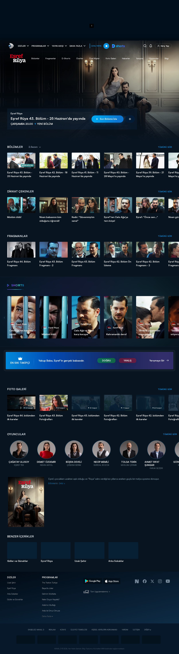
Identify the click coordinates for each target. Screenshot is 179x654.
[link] (10, 46)
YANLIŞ (128, 360)
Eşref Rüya (11, 588)
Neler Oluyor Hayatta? (50, 599)
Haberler (126, 58)
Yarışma (139, 58)
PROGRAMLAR (50, 577)
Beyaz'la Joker (47, 588)
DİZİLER (11, 577)
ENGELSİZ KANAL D (36, 630)
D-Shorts (66, 58)
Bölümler (35, 58)
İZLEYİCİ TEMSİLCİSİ (79, 630)
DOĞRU (106, 360)
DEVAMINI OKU (56, 483)
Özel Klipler (94, 58)
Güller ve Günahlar (15, 599)
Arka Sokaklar (12, 594)
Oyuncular (154, 58)
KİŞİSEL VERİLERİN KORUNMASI (104, 630)
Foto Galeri (111, 58)
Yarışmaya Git (157, 360)
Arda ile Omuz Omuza (51, 610)
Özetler (79, 58)
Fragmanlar (50, 58)
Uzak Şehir (11, 582)
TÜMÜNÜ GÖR (165, 147)
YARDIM (125, 630)
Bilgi (167, 58)
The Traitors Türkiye (49, 582)
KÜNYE (63, 630)
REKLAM (52, 630)
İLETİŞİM (136, 630)
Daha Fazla (46, 616)
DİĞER (146, 630)
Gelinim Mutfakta (49, 594)
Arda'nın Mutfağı (49, 605)
